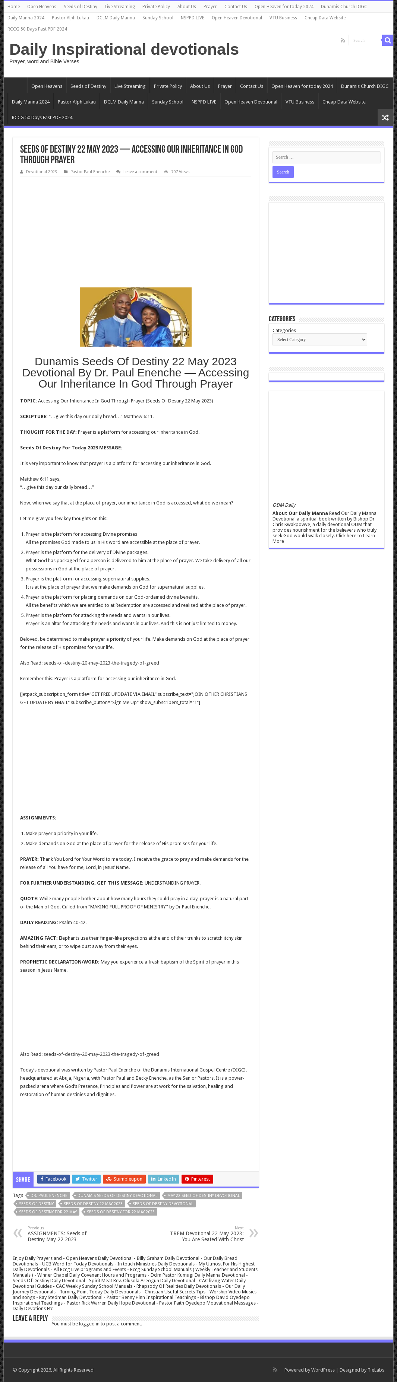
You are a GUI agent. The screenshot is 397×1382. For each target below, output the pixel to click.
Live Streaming (120, 6)
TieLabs (376, 1370)
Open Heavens (41, 6)
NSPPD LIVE (192, 17)
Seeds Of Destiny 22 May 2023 (93, 1203)
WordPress (323, 1370)
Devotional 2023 (41, 171)
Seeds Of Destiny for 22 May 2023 (121, 1212)
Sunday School (157, 17)
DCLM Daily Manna (116, 17)
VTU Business (283, 17)
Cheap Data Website (325, 17)
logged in (89, 1324)
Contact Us (235, 6)
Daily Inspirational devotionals (124, 49)
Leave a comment (140, 171)
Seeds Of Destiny (36, 1203)
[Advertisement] (135, 232)
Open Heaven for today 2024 (284, 6)
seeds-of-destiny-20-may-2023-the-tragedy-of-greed (101, 663)
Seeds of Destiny (80, 6)
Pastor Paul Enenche (90, 171)
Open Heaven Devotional (237, 17)
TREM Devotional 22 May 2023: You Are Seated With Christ (205, 1234)
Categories (284, 330)
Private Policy (156, 6)
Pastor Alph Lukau (70, 17)
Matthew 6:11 (138, 416)
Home (13, 6)
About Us (186, 6)
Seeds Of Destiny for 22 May (48, 1212)
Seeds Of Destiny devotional (163, 1203)
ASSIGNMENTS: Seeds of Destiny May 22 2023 (66, 1234)
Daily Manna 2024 (25, 17)
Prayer (210, 6)
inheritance (171, 432)
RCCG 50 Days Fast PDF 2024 (37, 29)
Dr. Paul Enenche (49, 1195)
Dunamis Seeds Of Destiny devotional (117, 1195)
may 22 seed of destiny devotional (203, 1195)
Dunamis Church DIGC (344, 6)
